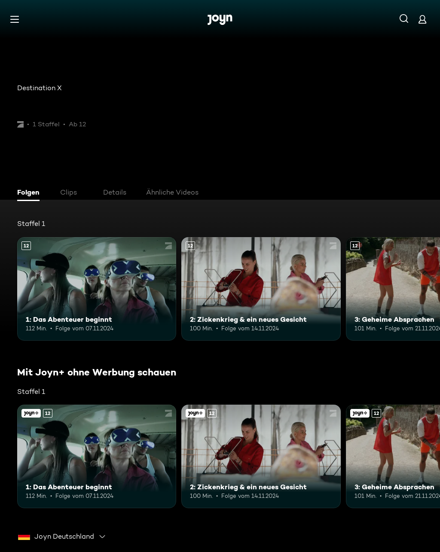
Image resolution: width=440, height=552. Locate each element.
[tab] (30, 193)
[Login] (422, 19)
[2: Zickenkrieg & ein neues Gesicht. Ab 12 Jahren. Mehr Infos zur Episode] (260, 289)
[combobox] (62, 536)
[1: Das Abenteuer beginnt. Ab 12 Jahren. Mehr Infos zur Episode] (96, 289)
